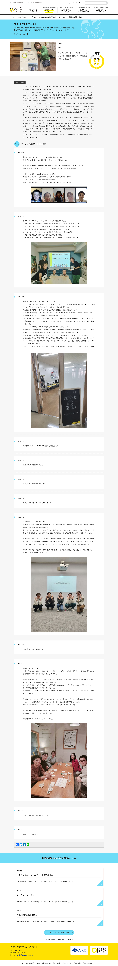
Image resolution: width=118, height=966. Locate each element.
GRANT (70, 940)
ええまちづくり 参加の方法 (74, 3)
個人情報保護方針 (50, 940)
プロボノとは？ (20, 34)
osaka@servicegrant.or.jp (25, 955)
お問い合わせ (62, 940)
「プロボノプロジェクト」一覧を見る (58, 932)
